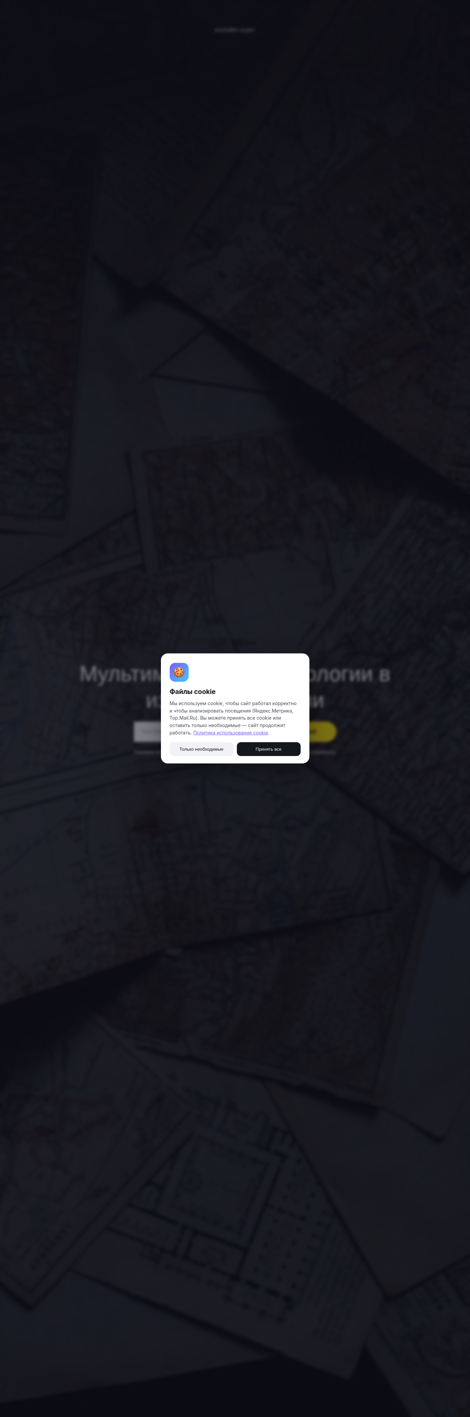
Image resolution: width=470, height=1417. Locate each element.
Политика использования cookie (230, 733)
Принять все (269, 749)
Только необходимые (201, 749)
